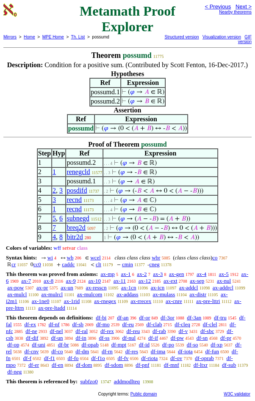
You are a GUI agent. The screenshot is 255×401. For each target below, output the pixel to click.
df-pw (177, 338)
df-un (57, 338)
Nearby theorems (235, 12)
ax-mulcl (17, 294)
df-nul (129, 338)
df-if (153, 338)
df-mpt (118, 344)
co (214, 257)
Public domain (143, 394)
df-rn (107, 351)
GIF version (245, 39)
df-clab (154, 324)
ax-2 (142, 274)
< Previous (218, 6)
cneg (154, 264)
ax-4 (201, 274)
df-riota (149, 358)
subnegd (78, 218)
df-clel (210, 324)
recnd (74, 199)
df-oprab (204, 358)
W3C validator (237, 394)
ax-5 (224, 274)
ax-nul (224, 281)
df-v (183, 331)
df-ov (176, 358)
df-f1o (98, 358)
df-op (13, 344)
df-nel (56, 331)
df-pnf (143, 365)
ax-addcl (188, 287)
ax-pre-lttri (208, 301)
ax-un (67, 287)
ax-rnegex (105, 301)
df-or (144, 317)
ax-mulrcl (52, 294)
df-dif (32, 338)
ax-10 (94, 281)
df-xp (216, 344)
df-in (80, 338)
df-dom (84, 365)
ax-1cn (128, 287)
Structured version (182, 37)
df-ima (158, 351)
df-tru (220, 317)
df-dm (82, 351)
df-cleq (182, 324)
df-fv (123, 358)
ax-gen (176, 274)
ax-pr (42, 287)
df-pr (225, 338)
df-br (63, 344)
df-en (57, 365)
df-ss (104, 338)
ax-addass (127, 294)
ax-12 (145, 281)
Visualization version (221, 37)
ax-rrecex (140, 301)
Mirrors (10, 37)
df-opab (89, 344)
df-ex (30, 324)
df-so (192, 344)
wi (50, 257)
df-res (131, 351)
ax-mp (108, 274)
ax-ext (170, 281)
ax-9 (71, 281)
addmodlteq (127, 381)
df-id (144, 344)
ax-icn (157, 287)
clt (98, 264)
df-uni (38, 344)
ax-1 (126, 274)
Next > (244, 6)
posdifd (77, 190)
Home (29, 37)
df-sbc (207, 331)
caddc (68, 264)
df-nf (54, 324)
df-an (122, 317)
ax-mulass (164, 294)
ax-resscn (96, 287)
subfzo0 (88, 381)
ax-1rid (72, 301)
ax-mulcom (89, 294)
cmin (127, 264)
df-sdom (114, 365)
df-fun (212, 351)
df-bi (101, 317)
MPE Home (53, 37)
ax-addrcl (223, 287)
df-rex (107, 331)
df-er (33, 365)
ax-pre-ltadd (51, 308)
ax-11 (120, 281)
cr (13, 264)
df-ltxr (201, 365)
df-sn (202, 338)
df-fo (73, 358)
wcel (95, 257)
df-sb (77, 324)
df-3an (194, 317)
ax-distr (197, 294)
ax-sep (197, 281)
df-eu (127, 324)
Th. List (78, 37)
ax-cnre (174, 301)
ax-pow (15, 287)
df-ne (31, 331)
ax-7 (26, 281)
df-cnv (31, 351)
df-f (27, 358)
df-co (57, 351)
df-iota (185, 351)
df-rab (159, 331)
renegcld (78, 171)
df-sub (229, 365)
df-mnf (171, 365)
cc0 (37, 264)
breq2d (76, 227)
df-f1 (49, 358)
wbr (156, 257)
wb (70, 257)
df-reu (133, 331)
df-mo (103, 324)
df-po (168, 344)
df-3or (168, 317)
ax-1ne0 (41, 301)
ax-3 (158, 274)
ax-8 (48, 281)
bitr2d (75, 236)
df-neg (14, 371)
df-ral (81, 331)
